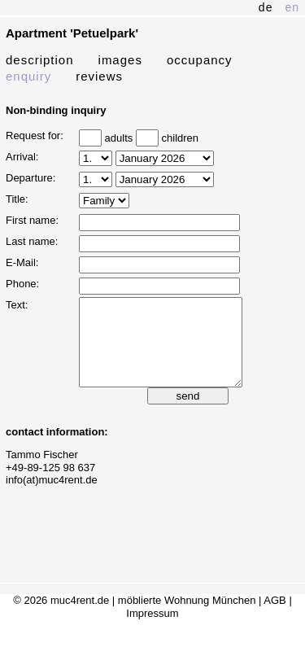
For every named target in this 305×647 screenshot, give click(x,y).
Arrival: (22, 157)
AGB (274, 617)
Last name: (32, 241)
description (40, 60)
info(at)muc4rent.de (52, 497)
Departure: (30, 178)
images (120, 60)
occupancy (200, 60)
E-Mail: (22, 262)
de (266, 7)
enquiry (28, 76)
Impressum (152, 630)
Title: (17, 199)
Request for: (34, 135)
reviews (99, 76)
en (292, 7)
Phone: (22, 284)
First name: (32, 220)
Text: (17, 305)
